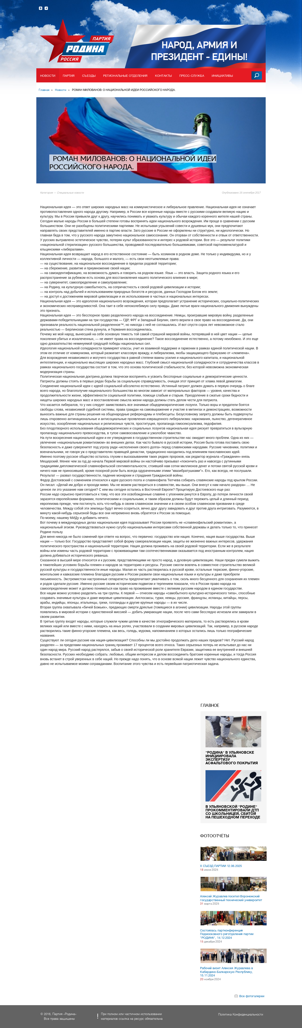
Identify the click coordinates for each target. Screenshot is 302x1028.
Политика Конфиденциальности (240, 1014)
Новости (47, 75)
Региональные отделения (125, 75)
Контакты (163, 75)
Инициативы (222, 75)
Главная (44, 90)
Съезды (89, 75)
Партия (69, 75)
